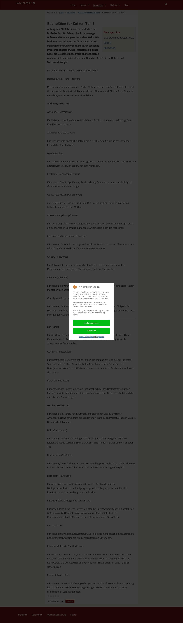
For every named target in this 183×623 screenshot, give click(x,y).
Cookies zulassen (91, 323)
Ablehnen (91, 330)
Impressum (100, 337)
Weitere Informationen (87, 337)
